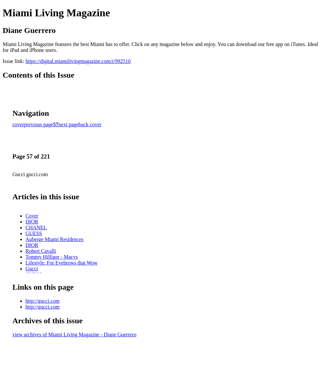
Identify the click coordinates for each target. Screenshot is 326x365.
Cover (31, 216)
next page (68, 124)
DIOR (31, 221)
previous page (38, 124)
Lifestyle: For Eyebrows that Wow (61, 263)
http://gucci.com (42, 301)
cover (18, 124)
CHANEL (36, 227)
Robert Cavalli (40, 251)
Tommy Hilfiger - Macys (51, 257)
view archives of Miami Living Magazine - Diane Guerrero (74, 334)
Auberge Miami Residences (54, 239)
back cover (90, 124)
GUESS (33, 233)
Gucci (31, 268)
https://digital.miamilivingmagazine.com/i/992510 (78, 61)
